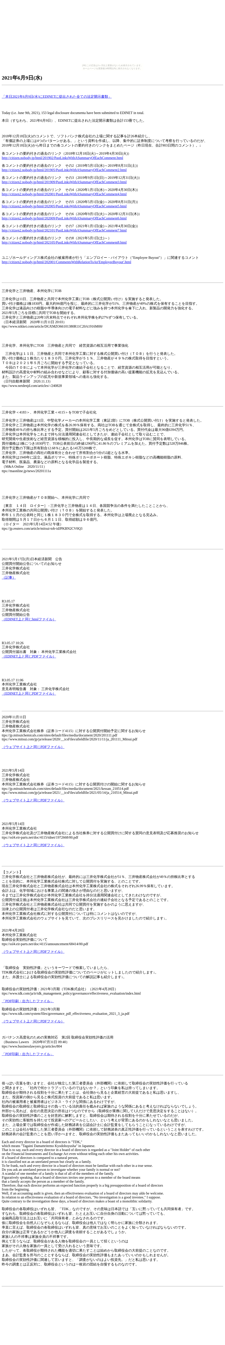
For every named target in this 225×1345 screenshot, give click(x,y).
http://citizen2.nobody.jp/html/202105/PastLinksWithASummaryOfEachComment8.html (64, 242)
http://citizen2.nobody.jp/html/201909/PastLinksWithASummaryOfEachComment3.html (64, 182)
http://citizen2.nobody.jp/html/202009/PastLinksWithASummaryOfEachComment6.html (64, 218)
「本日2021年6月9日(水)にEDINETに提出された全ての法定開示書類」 (57, 96)
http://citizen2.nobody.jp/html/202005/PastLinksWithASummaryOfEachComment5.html (64, 206)
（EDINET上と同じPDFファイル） (29, 656)
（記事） (9, 577)
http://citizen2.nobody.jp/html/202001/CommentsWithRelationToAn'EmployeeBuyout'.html (66, 262)
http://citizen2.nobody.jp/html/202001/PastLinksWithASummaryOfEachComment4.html (64, 194)
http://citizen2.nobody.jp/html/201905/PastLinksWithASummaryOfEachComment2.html (64, 170)
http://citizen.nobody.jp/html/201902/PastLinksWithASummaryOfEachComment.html (62, 158)
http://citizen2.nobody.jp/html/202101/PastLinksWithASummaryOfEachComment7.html (64, 230)
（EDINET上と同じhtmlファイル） (29, 619)
